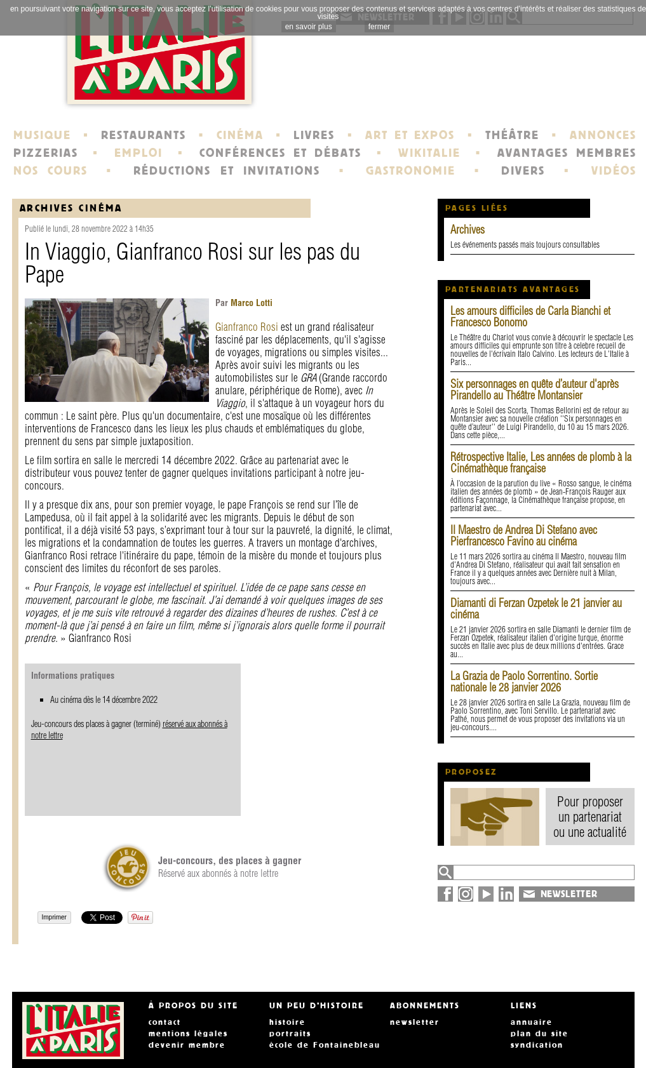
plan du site (540, 1033)
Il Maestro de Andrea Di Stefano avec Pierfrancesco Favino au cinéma (523, 536)
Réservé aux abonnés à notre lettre (229, 866)
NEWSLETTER (569, 894)
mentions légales (188, 1033)
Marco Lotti (250, 303)
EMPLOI (138, 153)
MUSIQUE (42, 135)
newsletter (415, 1022)
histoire (287, 1022)
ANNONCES (603, 135)
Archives (467, 229)
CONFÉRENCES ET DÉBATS (280, 153)
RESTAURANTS (143, 135)
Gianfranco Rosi (246, 326)
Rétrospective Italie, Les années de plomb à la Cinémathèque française (540, 463)
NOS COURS (50, 170)
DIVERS (523, 170)
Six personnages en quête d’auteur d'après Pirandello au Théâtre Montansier (534, 390)
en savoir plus (308, 26)
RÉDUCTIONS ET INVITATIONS (226, 170)
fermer (379, 26)
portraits (290, 1033)
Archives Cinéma (71, 208)
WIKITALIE (429, 153)
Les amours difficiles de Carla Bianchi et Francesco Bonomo (530, 317)
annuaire (532, 1022)
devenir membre (187, 1045)
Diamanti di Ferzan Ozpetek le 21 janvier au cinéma (536, 609)
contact (165, 1022)
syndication (537, 1045)
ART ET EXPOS (410, 135)
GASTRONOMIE (410, 170)
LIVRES (314, 135)
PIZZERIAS (45, 153)
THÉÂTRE (512, 135)
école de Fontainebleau (324, 1045)
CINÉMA (240, 135)
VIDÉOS (613, 170)
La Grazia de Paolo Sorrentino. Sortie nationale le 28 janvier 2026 (524, 682)
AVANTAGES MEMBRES (566, 153)
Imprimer (54, 917)
